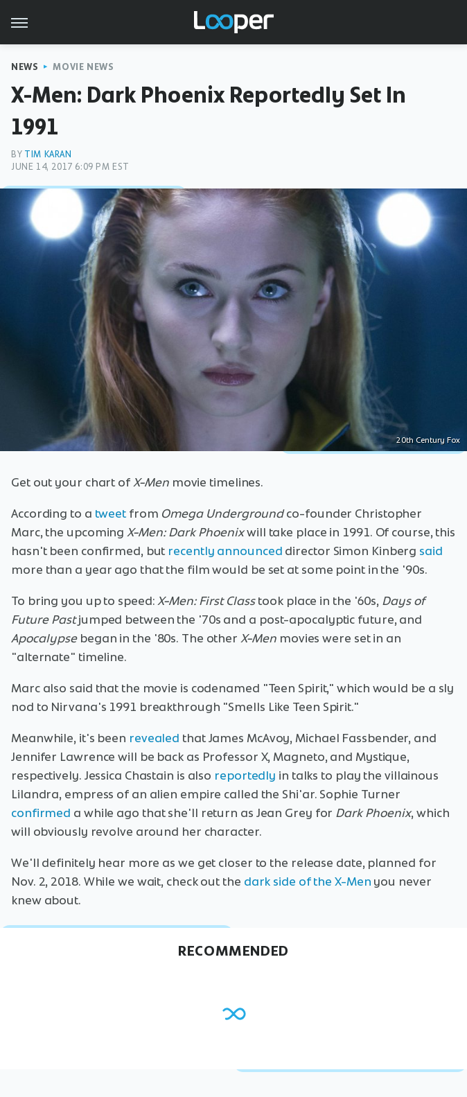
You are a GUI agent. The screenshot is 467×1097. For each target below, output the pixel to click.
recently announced (225, 551)
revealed (154, 738)
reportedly (245, 775)
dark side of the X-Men (307, 881)
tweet (111, 513)
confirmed (41, 813)
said (431, 551)
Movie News (83, 66)
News (24, 66)
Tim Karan (47, 154)
